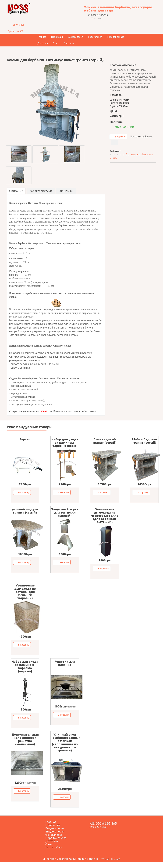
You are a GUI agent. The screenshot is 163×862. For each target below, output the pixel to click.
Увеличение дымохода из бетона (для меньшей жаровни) (25, 591)
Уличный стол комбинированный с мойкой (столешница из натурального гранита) (66, 742)
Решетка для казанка (64, 663)
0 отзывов (132, 154)
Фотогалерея (95, 36)
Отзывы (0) (66, 191)
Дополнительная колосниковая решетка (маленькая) (25, 739)
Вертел (25, 439)
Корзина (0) (17, 24)
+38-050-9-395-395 (98, 15)
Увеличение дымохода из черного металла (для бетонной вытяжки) (104, 515)
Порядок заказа (115, 36)
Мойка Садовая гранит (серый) (144, 440)
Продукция (57, 36)
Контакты (68, 43)
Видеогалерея (75, 36)
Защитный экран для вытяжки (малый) (64, 512)
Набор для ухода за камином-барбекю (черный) (25, 666)
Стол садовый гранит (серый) (104, 440)
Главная (41, 36)
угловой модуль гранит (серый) (25, 510)
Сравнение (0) (15, 31)
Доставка (42, 43)
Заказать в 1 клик (141, 136)
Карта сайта (53, 847)
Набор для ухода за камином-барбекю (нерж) (64, 442)
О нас (56, 43)
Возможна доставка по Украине (74, 411)
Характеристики (41, 191)
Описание (16, 191)
